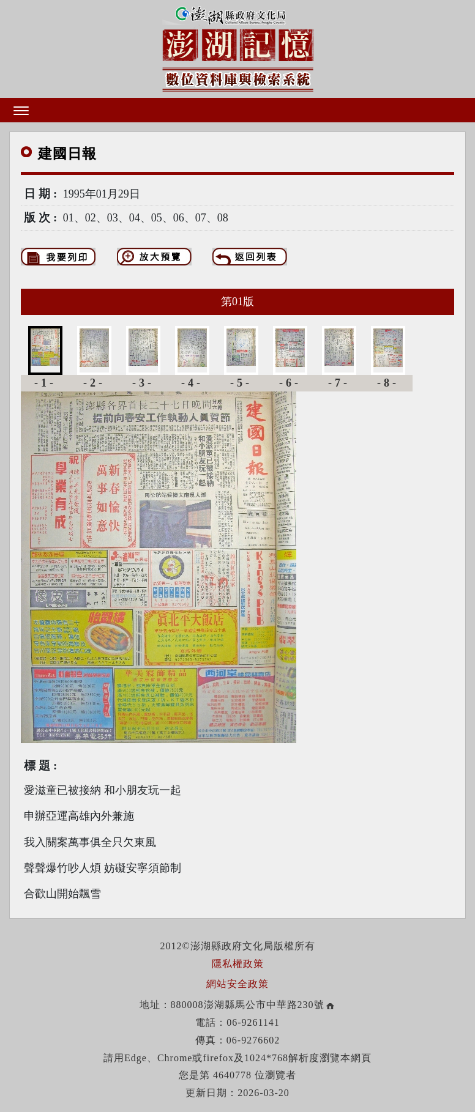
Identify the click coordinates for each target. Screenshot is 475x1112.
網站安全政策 (237, 984)
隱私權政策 (238, 963)
